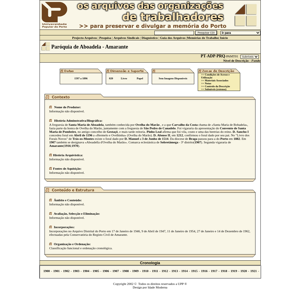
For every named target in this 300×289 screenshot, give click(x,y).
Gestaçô (112, 131)
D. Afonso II (162, 135)
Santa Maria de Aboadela (86, 124)
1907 (52, 142)
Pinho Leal (153, 131)
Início (224, 37)
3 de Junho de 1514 (155, 138)
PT (203, 56)
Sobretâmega (169, 142)
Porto (224, 138)
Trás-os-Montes (83, 138)
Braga (193, 138)
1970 (74, 145)
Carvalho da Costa (185, 124)
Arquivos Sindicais (126, 37)
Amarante (56, 145)
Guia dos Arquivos (172, 37)
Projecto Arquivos (84, 37)
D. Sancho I (241, 131)
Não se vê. (150, 271)
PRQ (221, 56)
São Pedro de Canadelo (160, 128)
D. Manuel (132, 138)
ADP (211, 56)
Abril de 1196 (83, 135)
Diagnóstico (150, 37)
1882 (236, 138)
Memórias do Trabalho (203, 37)
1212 (179, 135)
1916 (67, 145)
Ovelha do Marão (147, 124)
